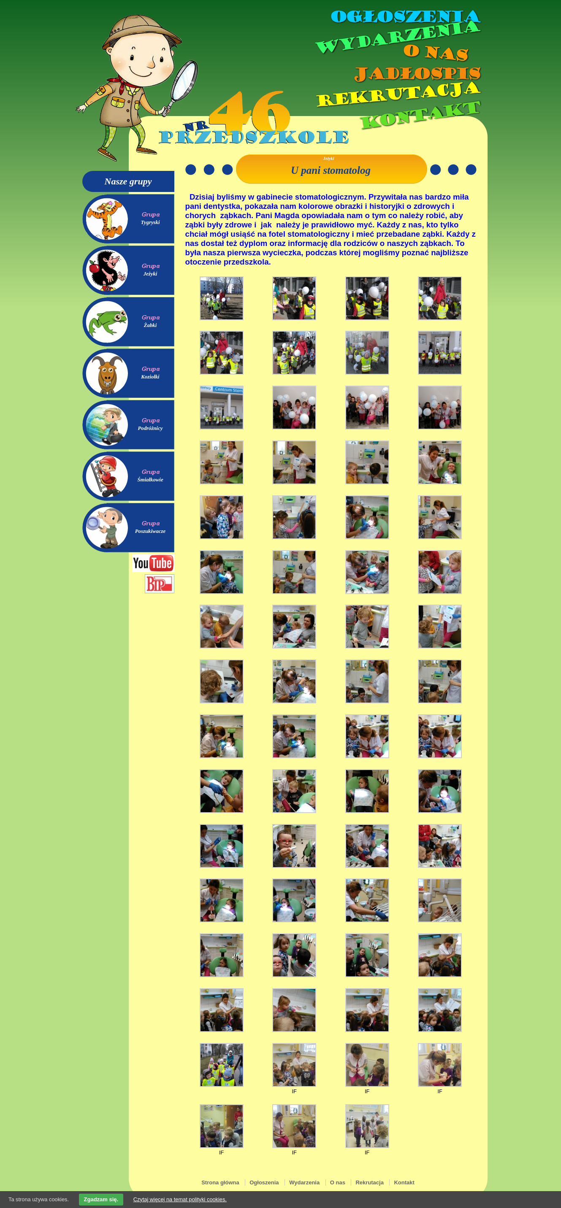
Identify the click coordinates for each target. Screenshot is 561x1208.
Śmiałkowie (150, 480)
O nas (434, 53)
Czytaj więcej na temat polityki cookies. (180, 1199)
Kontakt (419, 115)
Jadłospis (415, 73)
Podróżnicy (150, 428)
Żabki (150, 325)
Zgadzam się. (101, 1199)
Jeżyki (150, 274)
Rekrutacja (396, 94)
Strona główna (220, 1182)
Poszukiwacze (150, 531)
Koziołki (150, 377)
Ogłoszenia (404, 16)
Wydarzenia (396, 37)
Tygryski (150, 222)
